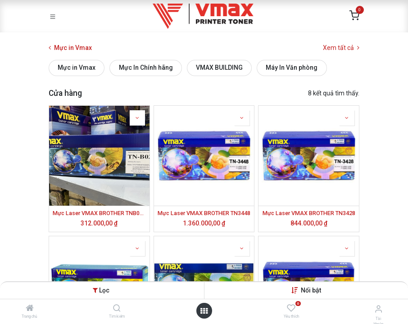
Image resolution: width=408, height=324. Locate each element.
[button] (311, 290)
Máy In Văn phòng (291, 67)
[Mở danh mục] (204, 311)
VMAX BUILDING (219, 67)
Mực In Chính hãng (146, 67)
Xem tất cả (341, 47)
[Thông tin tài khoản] (378, 309)
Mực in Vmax (76, 67)
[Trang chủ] (30, 308)
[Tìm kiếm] (117, 308)
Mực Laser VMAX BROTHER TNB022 (99, 213)
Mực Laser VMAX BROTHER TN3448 (204, 213)
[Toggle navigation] (53, 16)
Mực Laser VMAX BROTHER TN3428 (309, 213)
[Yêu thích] (291, 308)
